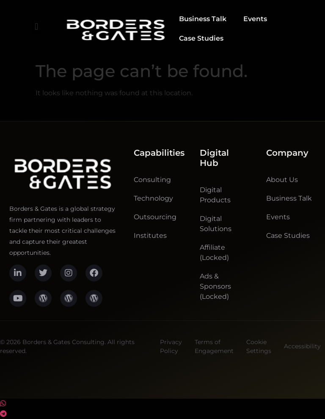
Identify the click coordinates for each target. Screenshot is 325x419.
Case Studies (201, 38)
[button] (36, 27)
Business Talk (202, 19)
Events (255, 19)
